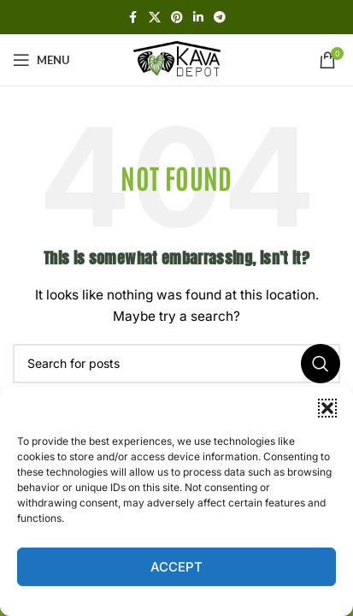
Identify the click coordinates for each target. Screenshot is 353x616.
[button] (327, 408)
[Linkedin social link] (198, 17)
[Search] (176, 363)
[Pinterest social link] (177, 17)
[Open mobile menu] (41, 60)
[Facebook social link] (133, 17)
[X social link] (155, 17)
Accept (176, 567)
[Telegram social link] (220, 17)
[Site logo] (177, 58)
